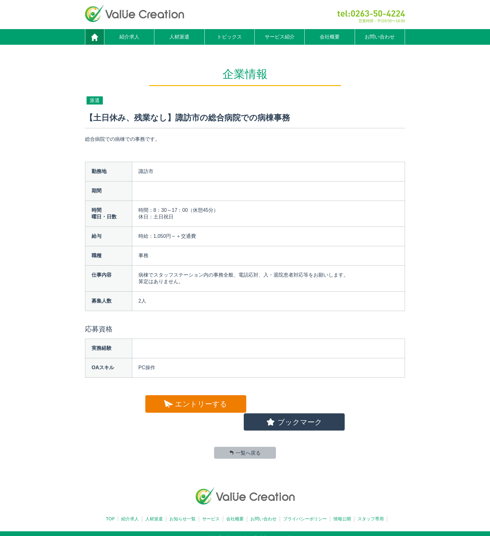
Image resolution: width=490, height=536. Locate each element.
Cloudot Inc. (255, 531)
